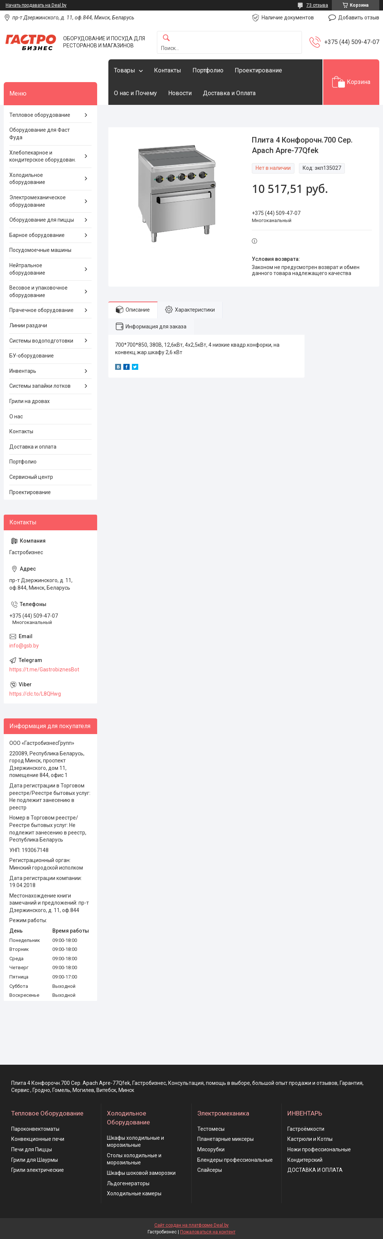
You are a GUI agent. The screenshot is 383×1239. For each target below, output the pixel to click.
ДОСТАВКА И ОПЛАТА (315, 1170)
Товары (124, 70)
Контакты (167, 70)
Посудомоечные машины (40, 250)
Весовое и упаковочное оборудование (38, 291)
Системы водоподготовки (41, 341)
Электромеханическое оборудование (37, 201)
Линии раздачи (28, 325)
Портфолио (207, 70)
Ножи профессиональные (319, 1149)
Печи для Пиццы (31, 1149)
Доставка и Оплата (229, 93)
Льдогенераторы (128, 1183)
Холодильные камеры (134, 1193)
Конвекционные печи (37, 1139)
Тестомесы (211, 1129)
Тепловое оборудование (39, 115)
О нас (16, 416)
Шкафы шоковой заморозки (141, 1173)
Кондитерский (304, 1160)
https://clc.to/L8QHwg (35, 694)
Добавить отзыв (358, 18)
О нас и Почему (135, 93)
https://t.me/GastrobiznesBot (44, 669)
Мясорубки (211, 1149)
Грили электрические (37, 1170)
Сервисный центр (31, 477)
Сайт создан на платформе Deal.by (191, 1225)
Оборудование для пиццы (41, 220)
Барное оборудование (37, 235)
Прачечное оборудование (41, 310)
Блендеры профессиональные (235, 1160)
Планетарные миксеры (225, 1139)
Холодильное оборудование (27, 178)
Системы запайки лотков (40, 386)
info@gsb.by (24, 646)
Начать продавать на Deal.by (36, 5)
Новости (180, 93)
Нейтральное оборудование (27, 269)
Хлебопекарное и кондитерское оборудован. (42, 156)
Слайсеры (209, 1170)
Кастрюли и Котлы (310, 1139)
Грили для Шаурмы (34, 1160)
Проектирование (258, 70)
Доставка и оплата (32, 447)
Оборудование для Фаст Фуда (39, 133)
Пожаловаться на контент (207, 1232)
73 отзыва (317, 5)
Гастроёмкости (305, 1129)
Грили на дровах (29, 401)
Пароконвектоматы (35, 1129)
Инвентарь (22, 371)
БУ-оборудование (31, 356)
